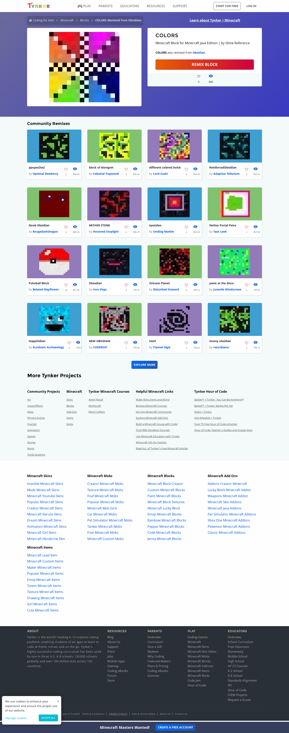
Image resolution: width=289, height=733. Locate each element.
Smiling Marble (163, 232)
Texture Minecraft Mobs (105, 491)
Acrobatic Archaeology (48, 349)
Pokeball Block (39, 284)
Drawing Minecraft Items (45, 599)
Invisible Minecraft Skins (45, 485)
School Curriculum (240, 643)
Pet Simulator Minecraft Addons (232, 516)
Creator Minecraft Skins (45, 509)
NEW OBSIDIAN (99, 342)
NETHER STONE (99, 226)
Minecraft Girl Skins (41, 534)
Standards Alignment (242, 682)
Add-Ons (71, 413)
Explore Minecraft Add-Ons (152, 419)
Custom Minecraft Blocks (166, 491)
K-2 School (235, 672)
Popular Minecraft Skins (45, 503)
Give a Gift (155, 648)
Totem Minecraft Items (44, 587)
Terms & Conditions (93, 715)
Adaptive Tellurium (226, 174)
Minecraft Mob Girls (102, 509)
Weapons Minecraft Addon (228, 497)
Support (112, 648)
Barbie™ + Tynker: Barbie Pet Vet (213, 407)
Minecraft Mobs (199, 658)
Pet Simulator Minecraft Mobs (109, 522)
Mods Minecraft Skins (43, 491)
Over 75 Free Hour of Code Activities (215, 425)
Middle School (237, 658)
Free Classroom (238, 648)
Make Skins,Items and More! (153, 401)
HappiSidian (37, 342)
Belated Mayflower (46, 290)
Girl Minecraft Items (42, 605)
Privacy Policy (118, 715)
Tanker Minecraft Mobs (104, 528)
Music (30, 450)
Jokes (30, 413)
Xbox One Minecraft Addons (229, 522)
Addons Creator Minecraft (227, 485)
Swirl (152, 342)
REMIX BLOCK (205, 64)
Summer (153, 677)
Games (31, 438)
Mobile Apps (116, 663)
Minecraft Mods (199, 677)
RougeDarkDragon (45, 232)
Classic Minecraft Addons (227, 534)
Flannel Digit (161, 349)
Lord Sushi (160, 174)
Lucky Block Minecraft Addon (229, 491)
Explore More (144, 366)
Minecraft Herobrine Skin (46, 540)
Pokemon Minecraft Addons (229, 528)
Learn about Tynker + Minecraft (215, 20)
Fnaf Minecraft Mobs (102, 497)
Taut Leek (220, 232)
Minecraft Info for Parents (151, 444)
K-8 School (235, 677)
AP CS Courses (238, 668)
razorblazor (221, 349)
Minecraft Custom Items (45, 563)
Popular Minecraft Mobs (105, 503)
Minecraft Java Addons (224, 509)
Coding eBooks (117, 672)
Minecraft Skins (198, 648)
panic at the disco (221, 284)
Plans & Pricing (158, 668)
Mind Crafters (97, 413)
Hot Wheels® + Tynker (207, 419)
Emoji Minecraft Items (43, 581)
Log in (251, 6)
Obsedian (95, 284)
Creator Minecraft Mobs (105, 485)
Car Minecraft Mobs (102, 516)
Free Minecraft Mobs (102, 534)
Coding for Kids (43, 20)
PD (230, 687)
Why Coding (156, 658)
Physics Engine (36, 419)
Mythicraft (95, 407)
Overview (154, 639)
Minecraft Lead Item (42, 557)
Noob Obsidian (39, 226)
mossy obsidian (220, 342)
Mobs (69, 425)
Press (111, 653)
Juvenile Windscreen (227, 290)
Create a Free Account (175, 727)
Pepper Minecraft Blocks (166, 528)
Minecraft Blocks (199, 663)
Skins (69, 401)
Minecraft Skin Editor (202, 653)
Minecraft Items (198, 672)
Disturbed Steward (166, 290)
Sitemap (113, 668)
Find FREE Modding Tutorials (153, 431)
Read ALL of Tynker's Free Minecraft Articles (162, 450)
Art (29, 401)
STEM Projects (237, 696)
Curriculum (155, 643)
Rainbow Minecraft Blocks (167, 522)
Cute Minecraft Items (43, 611)
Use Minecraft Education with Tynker (158, 438)
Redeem (153, 653)
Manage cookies (16, 718)
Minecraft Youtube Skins (45, 497)
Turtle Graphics (36, 456)
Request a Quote (239, 701)
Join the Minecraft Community (154, 413)
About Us (113, 643)
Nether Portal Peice (222, 226)
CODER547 (100, 349)
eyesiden (155, 226)
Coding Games (198, 639)
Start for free (227, 6)
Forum (112, 677)
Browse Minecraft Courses (151, 407)
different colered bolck (165, 168)
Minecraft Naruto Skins (44, 516)
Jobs (110, 658)
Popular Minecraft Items (45, 575)
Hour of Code (197, 687)
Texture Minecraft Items (45, 593)
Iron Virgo (100, 290)
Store (111, 682)
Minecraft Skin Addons (225, 503)
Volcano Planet (159, 284)
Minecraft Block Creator (165, 485)
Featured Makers (159, 663)
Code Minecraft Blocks (164, 534)
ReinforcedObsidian (222, 168)
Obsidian (199, 52)
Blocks (84, 20)
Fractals (32, 425)
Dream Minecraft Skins (44, 522)
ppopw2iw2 (37, 168)
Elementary (235, 653)
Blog (110, 639)
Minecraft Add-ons (200, 668)
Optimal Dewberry (45, 174)
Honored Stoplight (106, 232)
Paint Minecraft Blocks (164, 497)
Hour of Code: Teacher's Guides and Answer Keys (223, 431)
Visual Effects (35, 407)
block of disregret (101, 168)
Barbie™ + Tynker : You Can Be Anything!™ (219, 401)
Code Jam (194, 682)
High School (236, 663)
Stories (31, 444)
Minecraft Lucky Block (164, 509)
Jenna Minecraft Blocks (165, 540)
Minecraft (67, 20)
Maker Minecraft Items (44, 569)
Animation (33, 431)
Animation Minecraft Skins (47, 528)
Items (69, 419)
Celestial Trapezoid (106, 174)
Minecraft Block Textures (166, 503)
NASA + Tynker (203, 413)
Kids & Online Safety (143, 715)
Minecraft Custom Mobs (105, 540)
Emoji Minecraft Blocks (165, 516)
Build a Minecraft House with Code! (157, 425)
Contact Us (181, 715)
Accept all (48, 718)
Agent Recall (96, 401)
